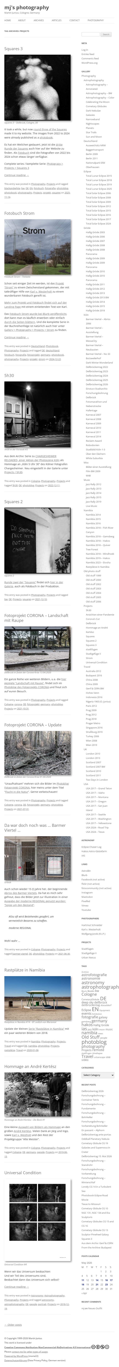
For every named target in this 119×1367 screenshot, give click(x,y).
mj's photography (26, 7)
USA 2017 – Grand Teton (99, 788)
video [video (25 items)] (85, 1060)
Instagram (87, 892)
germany (45, 354)
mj (83, 1308)
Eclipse (87, 171)
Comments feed (90, 58)
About (22, 20)
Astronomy (37, 1295)
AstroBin (86, 870)
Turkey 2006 (92, 736)
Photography (96, 20)
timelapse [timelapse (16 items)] (97, 1053)
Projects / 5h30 (13, 472)
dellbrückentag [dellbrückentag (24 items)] (91, 1005)
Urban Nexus (89, 957)
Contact (75, 20)
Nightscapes (92, 123)
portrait (42, 1304)
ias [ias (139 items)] (84, 1029)
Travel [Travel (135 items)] (87, 1056)
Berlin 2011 (92, 158)
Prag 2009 (91, 710)
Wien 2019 (91, 745)
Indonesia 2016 (94, 697)
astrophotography (14, 1304)
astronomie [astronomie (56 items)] (91, 978)
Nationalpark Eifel (95, 162)
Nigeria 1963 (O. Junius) (98, 701)
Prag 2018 (91, 719)
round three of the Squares (50, 129)
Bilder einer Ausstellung (98, 467)
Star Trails (91, 132)
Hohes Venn (92, 692)
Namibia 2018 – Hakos (98, 540)
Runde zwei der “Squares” (20, 582)
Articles (57, 20)
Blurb (84, 875)
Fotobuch (23, 152)
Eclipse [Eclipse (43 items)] (86, 1010)
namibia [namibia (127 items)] (89, 1033)
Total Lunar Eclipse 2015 (99, 175)
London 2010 (93, 753)
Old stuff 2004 (93, 593)
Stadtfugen (88, 948)
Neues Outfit (95, 1308)
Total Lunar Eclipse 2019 (99, 184)
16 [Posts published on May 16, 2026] (106, 1280)
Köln (86, 314)
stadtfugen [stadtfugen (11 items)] (87, 1053)
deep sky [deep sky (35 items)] (88, 1002)
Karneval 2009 (93, 423)
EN (31, 188)
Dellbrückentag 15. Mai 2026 (97, 1156)
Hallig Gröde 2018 (95, 310)
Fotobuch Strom (19, 213)
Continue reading (16, 175)
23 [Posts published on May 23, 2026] (106, 1284)
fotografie (50, 188)
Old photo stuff (92, 571)
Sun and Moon (94, 136)
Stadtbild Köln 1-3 (95, 449)
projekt (47, 192)
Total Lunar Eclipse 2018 (99, 180)
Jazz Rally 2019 (93, 501)
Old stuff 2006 (93, 601)
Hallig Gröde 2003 (95, 232)
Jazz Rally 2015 (93, 497)
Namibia (35, 1041)
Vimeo (85, 905)
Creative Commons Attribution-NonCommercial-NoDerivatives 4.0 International (56, 1347)
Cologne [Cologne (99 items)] (89, 994)
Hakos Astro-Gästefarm (94, 851)
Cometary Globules (96, 106)
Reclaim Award (94, 440)
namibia (32, 1045)
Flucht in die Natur (16, 791)
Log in (85, 49)
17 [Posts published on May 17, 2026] (111, 1280)
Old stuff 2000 (93, 579)
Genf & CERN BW (95, 688)
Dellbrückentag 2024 (97, 375)
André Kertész (22, 1131)
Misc (86, 462)
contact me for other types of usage (30, 1351)
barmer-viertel (20, 953)
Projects (51, 184)
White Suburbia (94, 458)
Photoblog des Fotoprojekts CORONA (26, 687)
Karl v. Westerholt (41, 291)
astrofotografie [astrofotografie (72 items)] (94, 974)
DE (27, 188)
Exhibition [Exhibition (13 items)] (97, 1014)
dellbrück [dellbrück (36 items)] (100, 1002)
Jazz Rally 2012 (93, 484)
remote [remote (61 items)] (98, 1049)
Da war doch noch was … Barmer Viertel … (35, 827)
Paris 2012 (91, 705)
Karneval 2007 (93, 414)
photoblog (62, 188)
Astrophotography (54, 1295)
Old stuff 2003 (93, 588)
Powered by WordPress (16, 1356)
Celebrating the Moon (98, 102)
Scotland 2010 (93, 771)
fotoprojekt (33, 354)
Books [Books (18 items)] (91, 991)
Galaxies (90, 115)
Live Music (91, 506)
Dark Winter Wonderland (99, 362)
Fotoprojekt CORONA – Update (33, 724)
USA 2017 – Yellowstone (98, 823)
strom (42, 359)
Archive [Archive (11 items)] (85, 972)
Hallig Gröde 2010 (95, 271)
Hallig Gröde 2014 (95, 301)
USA (86, 784)
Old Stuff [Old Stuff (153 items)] (91, 1037)
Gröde (87, 228)
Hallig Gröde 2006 (95, 236)
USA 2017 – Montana (97, 797)
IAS (83, 855)
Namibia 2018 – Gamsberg (100, 536)
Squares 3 (13, 48)
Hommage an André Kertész (30, 1066)
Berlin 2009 (92, 154)
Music (87, 480)
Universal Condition (22, 1172)
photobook (46, 137)
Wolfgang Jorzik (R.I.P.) (93, 933)
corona (18, 704)
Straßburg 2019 (94, 732)
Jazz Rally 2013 (93, 488)
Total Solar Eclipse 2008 (98, 197)
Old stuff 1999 (93, 575)
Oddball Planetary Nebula (95, 1139)
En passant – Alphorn (93, 1130)
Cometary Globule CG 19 (95, 1143)
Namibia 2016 (93, 523)
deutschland (52, 350)
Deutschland (38, 346)
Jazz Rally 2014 (93, 493)
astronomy (48, 1299)
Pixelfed (86, 901)
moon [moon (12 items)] (102, 1029)
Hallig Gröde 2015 (95, 306)
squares (56, 192)
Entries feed (88, 54)
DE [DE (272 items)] (103, 998)
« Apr (84, 1293)
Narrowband (93, 119)
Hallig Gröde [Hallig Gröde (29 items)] (101, 1025)
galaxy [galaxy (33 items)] (103, 1017)
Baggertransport (95, 149)
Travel (7, 1045)
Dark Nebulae (93, 110)
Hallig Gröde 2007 (95, 241)
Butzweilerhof (93, 358)
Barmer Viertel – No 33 (98, 354)
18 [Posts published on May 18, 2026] (83, 1284)
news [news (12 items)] (100, 1033)
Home (7, 20)
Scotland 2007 (93, 762)
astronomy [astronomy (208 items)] (93, 982)
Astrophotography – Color (100, 97)
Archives (39, 20)
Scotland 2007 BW (95, 766)
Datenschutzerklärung (15, 1360)
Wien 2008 (91, 740)
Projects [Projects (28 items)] (87, 1050)
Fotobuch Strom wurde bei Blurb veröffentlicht (38, 314)
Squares (90, 636)
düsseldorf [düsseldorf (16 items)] (106, 1005)
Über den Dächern (96, 453)
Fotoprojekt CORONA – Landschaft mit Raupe (36, 618)
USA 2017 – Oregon (96, 801)
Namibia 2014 (93, 514)
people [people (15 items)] (103, 1037)
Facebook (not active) (93, 879)
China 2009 (92, 684)
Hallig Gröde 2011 (95, 284)
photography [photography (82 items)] (93, 1046)
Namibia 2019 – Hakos (98, 558)
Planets (90, 128)
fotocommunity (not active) (96, 888)
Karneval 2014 (93, 436)
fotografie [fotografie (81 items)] (90, 1016)
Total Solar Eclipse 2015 (98, 210)
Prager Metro (93, 723)
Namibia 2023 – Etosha (98, 562)
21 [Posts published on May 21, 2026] (97, 1284)
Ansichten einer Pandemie (100, 614)
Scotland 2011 (93, 775)
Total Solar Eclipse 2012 (98, 206)
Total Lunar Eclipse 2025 (99, 188)
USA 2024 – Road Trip (97, 827)
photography (25, 192)
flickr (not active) (91, 883)
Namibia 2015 (93, 519)
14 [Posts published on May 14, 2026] (97, 1280)
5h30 (9, 375)
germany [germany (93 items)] (99, 1020)
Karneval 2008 (93, 419)
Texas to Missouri (91, 1204)
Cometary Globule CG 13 (95, 1230)
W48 (88, 475)
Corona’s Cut (93, 619)
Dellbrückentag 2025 (97, 380)
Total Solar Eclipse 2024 (98, 223)
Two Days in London (97, 779)
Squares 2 (13, 501)
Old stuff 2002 (93, 584)
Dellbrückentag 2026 (97, 384)
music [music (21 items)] (109, 1029)
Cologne (35, 481)
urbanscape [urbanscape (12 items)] (99, 1057)
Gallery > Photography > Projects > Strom (29, 330)
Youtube (86, 910)
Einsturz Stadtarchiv (97, 388)
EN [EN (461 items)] (95, 1009)
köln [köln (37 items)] (95, 1029)
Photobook (52, 346)
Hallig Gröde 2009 (95, 258)
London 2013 (93, 758)
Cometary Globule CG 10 (95, 1208)
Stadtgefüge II (93, 653)
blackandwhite (12, 188)
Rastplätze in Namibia (24, 970)
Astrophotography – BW (99, 93)
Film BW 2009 (93, 471)
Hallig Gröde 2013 (95, 293)
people (41, 1152)
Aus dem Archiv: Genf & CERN (97, 1243)
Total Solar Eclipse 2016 (98, 215)
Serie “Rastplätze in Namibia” (46, 1028)
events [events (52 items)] (87, 1013)
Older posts (13, 1324)
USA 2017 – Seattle (96, 814)
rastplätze (9, 1050)
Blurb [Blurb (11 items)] (84, 991)
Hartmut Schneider (92, 925)
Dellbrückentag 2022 (97, 367)
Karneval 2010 (93, 427)
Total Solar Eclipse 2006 (98, 193)
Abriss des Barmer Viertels (20, 893)
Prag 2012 (91, 714)
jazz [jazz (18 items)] (90, 1029)
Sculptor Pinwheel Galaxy (95, 1234)
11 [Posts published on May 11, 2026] (83, 1280)
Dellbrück (91, 623)
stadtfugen (92, 649)
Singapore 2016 (94, 727)
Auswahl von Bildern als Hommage (39, 1127)
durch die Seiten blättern (19, 322)
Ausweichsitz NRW (96, 145)
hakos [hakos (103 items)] (87, 1024)
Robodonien (92, 445)
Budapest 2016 (94, 675)
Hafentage (91, 410)
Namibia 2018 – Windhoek (100, 553)
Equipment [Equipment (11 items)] (105, 1010)
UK (85, 749)
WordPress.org (90, 62)
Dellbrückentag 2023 (97, 371)
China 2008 (92, 679)
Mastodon (87, 896)
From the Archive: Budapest (97, 1247)
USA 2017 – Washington (98, 818)
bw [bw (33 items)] (97, 991)
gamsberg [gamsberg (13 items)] (86, 1021)
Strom (89, 658)
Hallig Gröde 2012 (95, 288)
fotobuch (39, 188)
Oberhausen (92, 167)
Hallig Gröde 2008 (95, 245)
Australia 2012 (93, 671)
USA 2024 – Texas (95, 831)
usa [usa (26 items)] (108, 1057)
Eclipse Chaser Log (91, 847)
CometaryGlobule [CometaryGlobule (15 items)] (90, 999)
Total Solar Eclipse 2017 (98, 219)
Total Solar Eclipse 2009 (98, 201)
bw (23, 188)
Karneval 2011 (93, 432)
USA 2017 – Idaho (95, 792)
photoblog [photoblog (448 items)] (94, 1041)
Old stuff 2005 (93, 597)
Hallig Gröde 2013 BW (97, 297)
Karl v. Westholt (21, 1135)
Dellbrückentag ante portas (96, 1134)
